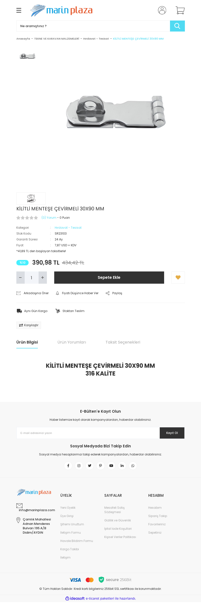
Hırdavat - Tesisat (68, 228)
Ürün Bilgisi (27, 342)
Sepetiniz (154, 534)
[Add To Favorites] (178, 277)
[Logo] (63, 10)
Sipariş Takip (157, 518)
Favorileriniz (157, 526)
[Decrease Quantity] (20, 277)
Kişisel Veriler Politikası (120, 539)
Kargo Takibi (69, 551)
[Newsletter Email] (100, 433)
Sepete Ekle (109, 277)
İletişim (65, 559)
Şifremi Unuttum (72, 526)
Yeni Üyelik (67, 509)
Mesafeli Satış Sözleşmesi (114, 511)
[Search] (100, 26)
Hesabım (155, 509)
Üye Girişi (67, 518)
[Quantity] (32, 277)
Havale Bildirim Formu (76, 543)
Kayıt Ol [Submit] (168, 433)
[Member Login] (161, 10)
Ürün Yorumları (71, 342)
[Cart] (179, 10)
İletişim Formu (70, 534)
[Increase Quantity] (43, 277)
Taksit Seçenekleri (123, 342)
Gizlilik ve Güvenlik (117, 522)
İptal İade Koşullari (118, 530)
